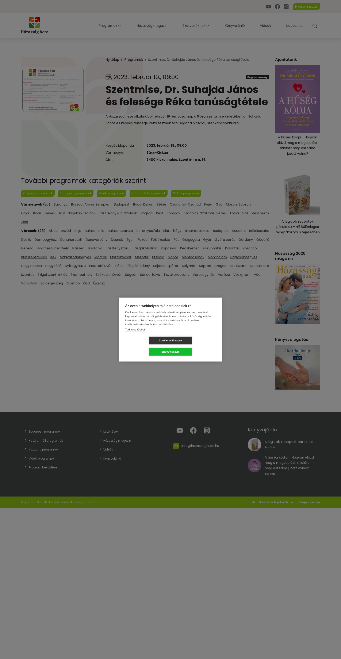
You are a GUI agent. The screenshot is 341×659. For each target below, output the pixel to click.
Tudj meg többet (135, 335)
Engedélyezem (196, 346)
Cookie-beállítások (145, 346)
